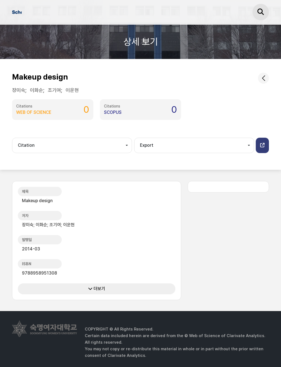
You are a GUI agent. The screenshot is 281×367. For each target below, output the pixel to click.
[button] (262, 145)
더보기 (96, 288)
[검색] (260, 12)
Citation (26, 145)
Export (146, 145)
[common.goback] (263, 78)
